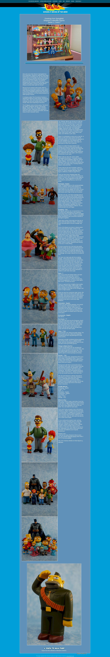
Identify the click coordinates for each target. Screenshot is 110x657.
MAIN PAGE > (79, 1)
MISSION (68, 1)
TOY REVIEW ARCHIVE (33, 1)
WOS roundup (67, 438)
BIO (64, 1)
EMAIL (72, 1)
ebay (73, 207)
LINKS (60, 1)
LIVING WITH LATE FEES (45, 1)
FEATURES (55, 1)
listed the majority (72, 436)
